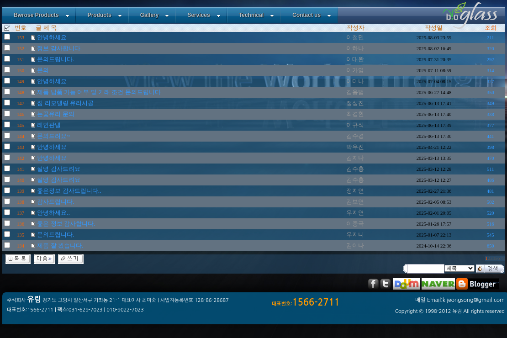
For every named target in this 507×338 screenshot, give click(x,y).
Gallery (154, 15)
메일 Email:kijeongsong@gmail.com (460, 300)
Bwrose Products (41, 15)
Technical (256, 15)
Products (105, 15)
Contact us (311, 15)
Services (203, 15)
